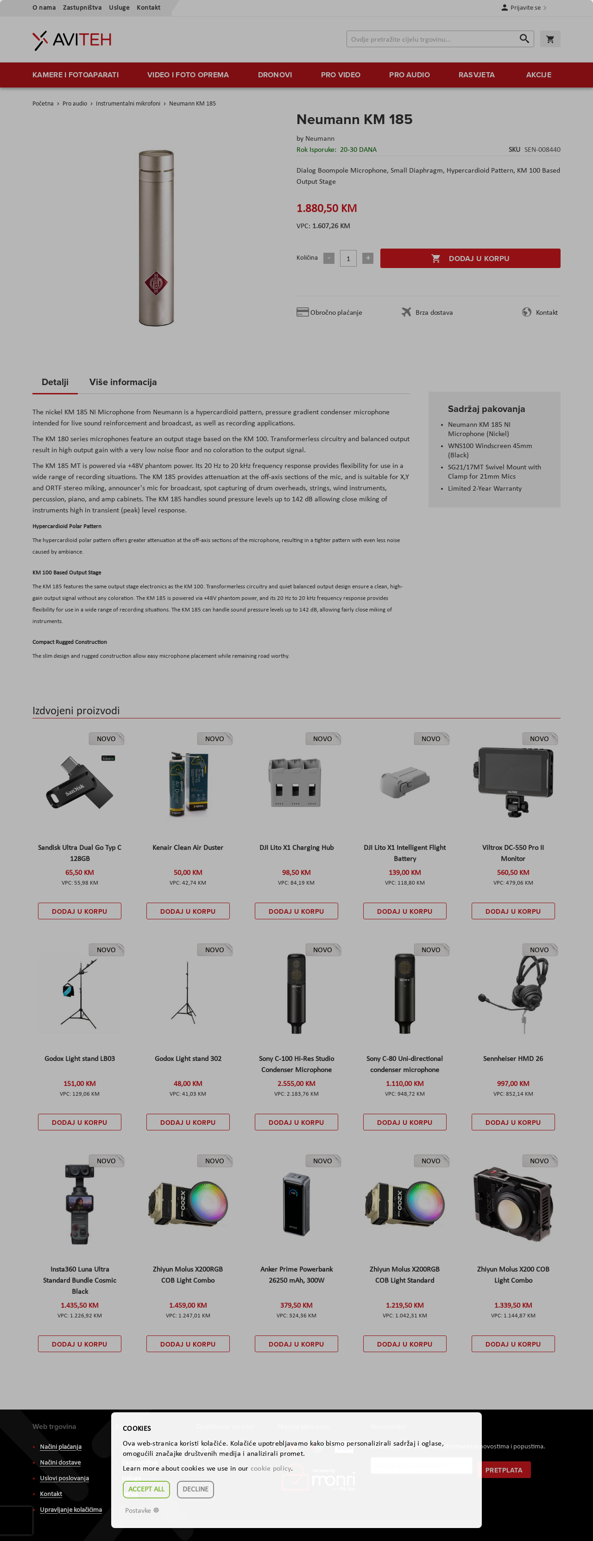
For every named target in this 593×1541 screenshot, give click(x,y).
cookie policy (271, 1468)
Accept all (146, 1489)
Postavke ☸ (142, 1511)
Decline (195, 1489)
